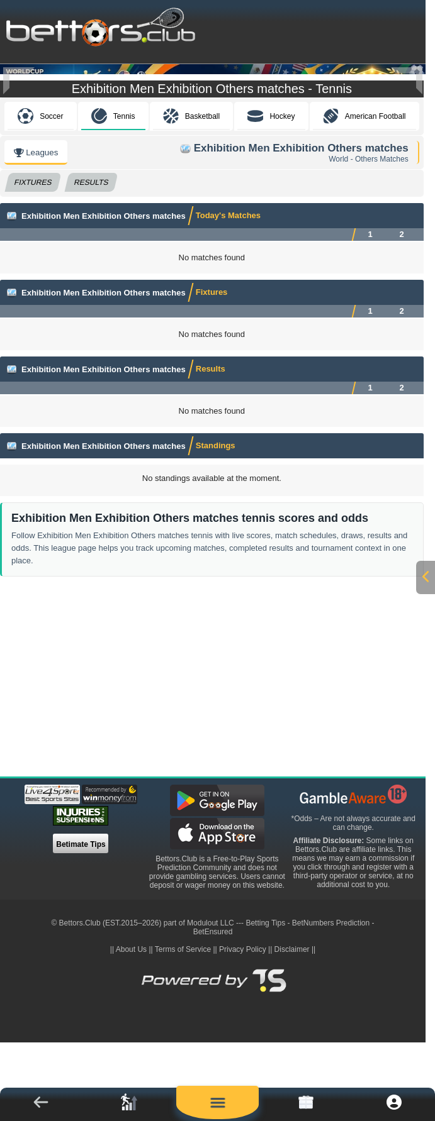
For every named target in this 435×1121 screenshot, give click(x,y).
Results (91, 259)
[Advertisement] (216, 758)
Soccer (40, 193)
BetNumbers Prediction (331, 999)
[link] (129, 1104)
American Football (364, 193)
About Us (131, 1026)
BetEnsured (213, 1008)
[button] (41, 1104)
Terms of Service (183, 1026)
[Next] (406, 80)
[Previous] (19, 80)
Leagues (36, 229)
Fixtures (33, 259)
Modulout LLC (210, 999)
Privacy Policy (242, 1026)
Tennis (113, 193)
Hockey (271, 193)
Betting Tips (265, 999)
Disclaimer (292, 1026)
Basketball (191, 193)
